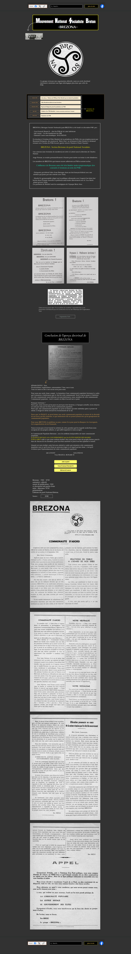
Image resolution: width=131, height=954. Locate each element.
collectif (44, 482)
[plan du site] (91, 6)
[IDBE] (47, 496)
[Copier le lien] (44, 6)
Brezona (41, 488)
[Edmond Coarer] (65, 470)
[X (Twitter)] (40, 6)
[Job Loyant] (65, 461)
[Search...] (66, 6)
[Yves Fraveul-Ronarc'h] (65, 466)
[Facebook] (36, 6)
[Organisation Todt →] (65, 316)
